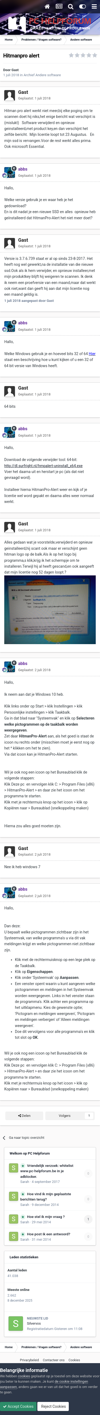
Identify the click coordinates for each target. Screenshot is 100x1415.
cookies (24, 1376)
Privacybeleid (29, 1360)
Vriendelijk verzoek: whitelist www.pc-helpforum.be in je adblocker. (46, 1171)
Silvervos (34, 1323)
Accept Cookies (18, 1406)
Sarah (24, 1182)
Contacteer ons (54, 1360)
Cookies (74, 1360)
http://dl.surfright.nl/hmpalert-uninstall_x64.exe (43, 466)
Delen (24, 1116)
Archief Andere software (42, 75)
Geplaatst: (34, 98)
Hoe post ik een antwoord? (48, 1234)
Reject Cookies (53, 1406)
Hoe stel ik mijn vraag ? (46, 1216)
